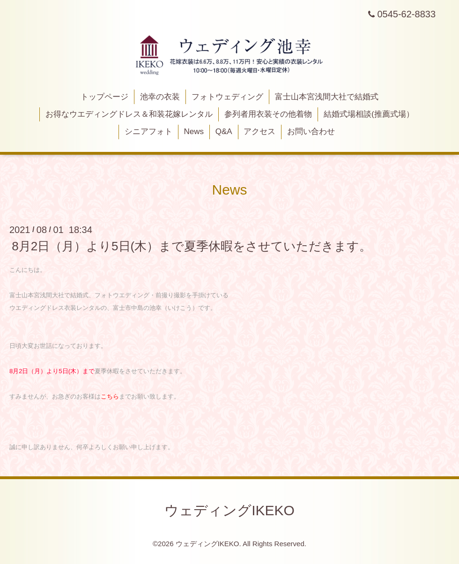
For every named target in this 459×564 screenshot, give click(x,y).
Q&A (223, 131)
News (194, 131)
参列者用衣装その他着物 (268, 114)
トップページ (104, 96)
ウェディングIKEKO (229, 510)
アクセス (259, 131)
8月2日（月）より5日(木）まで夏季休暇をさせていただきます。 (191, 246)
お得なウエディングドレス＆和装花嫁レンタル (129, 114)
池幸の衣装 (160, 96)
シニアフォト (148, 131)
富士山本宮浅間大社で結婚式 (326, 96)
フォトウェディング (227, 96)
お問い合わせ (311, 131)
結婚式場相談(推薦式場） (369, 114)
